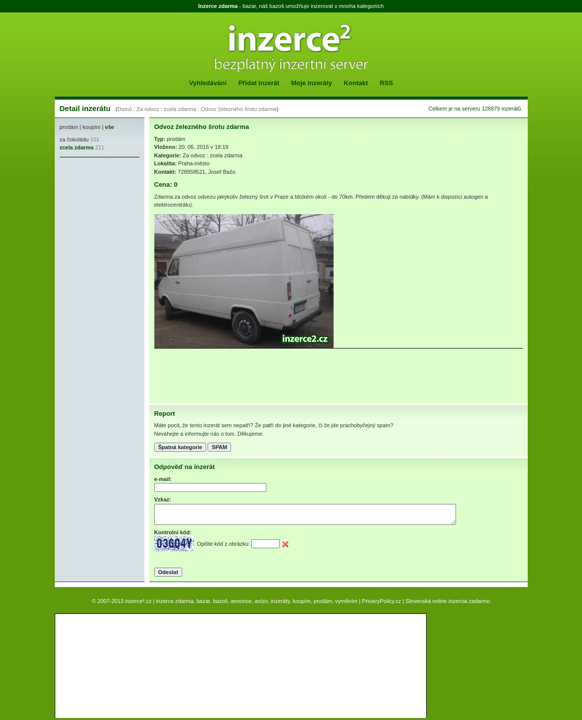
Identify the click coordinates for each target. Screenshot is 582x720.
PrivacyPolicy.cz (381, 601)
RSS (386, 83)
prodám (69, 127)
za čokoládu (74, 139)
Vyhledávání (208, 83)
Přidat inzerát (258, 83)
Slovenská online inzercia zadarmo (448, 601)
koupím (92, 127)
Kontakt (356, 83)
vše (109, 127)
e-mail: (163, 479)
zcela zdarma (180, 109)
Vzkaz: (162, 499)
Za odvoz (147, 109)
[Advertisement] (89, 222)
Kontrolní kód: (173, 532)
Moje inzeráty (311, 83)
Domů (124, 109)
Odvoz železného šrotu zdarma (238, 109)
